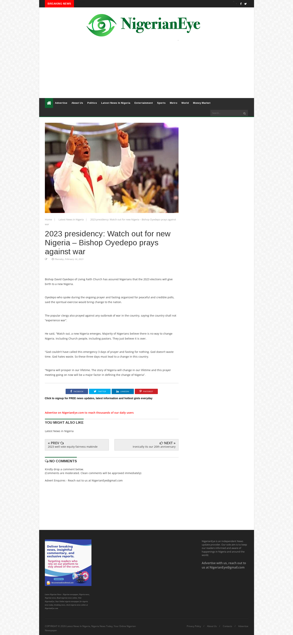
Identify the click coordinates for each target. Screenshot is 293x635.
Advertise (61, 102)
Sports (161, 102)
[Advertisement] (146, 71)
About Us (77, 102)
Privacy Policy (194, 626)
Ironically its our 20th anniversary (154, 446)
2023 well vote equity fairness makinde (73, 446)
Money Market (201, 102)
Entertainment (143, 102)
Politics (92, 102)
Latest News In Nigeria (115, 102)
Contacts (227, 626)
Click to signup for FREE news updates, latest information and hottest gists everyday (98, 398)
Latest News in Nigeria (71, 219)
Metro (173, 102)
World (185, 102)
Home (48, 219)
